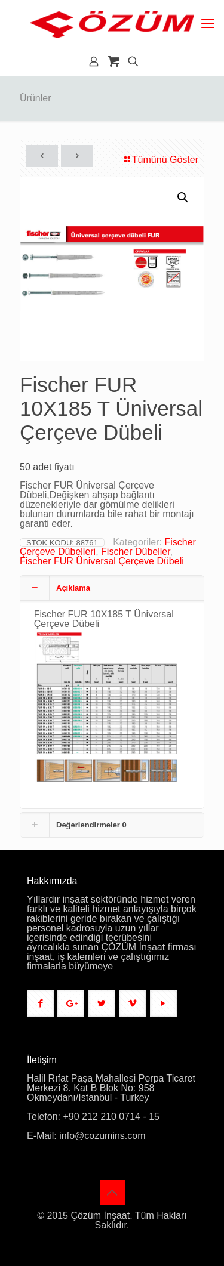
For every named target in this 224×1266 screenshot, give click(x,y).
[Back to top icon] (112, 1192)
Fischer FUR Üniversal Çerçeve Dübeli (102, 561)
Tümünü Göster (160, 160)
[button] (183, 197)
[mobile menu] (208, 24)
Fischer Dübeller (135, 551)
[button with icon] (40, 1003)
